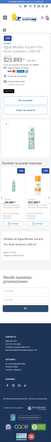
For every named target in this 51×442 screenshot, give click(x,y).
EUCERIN (12, 253)
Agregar (32, 223)
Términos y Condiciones (37, 399)
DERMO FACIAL (18, 256)
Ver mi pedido (25, 100)
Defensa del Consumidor (13, 408)
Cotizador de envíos (15, 85)
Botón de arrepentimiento (29, 417)
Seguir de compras (25, 110)
